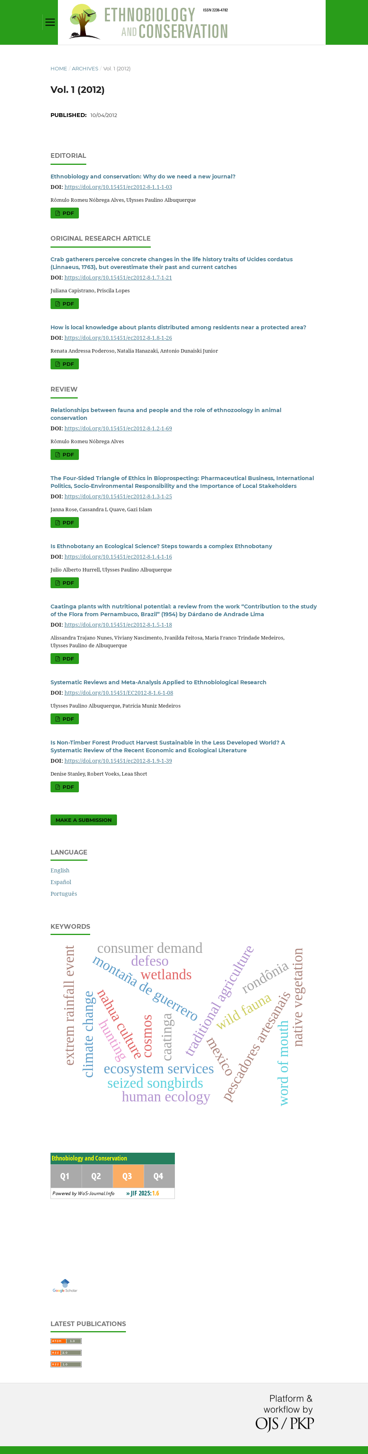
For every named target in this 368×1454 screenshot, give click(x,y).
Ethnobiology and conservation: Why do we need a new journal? (143, 176)
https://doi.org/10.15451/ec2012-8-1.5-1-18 (118, 624)
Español (61, 882)
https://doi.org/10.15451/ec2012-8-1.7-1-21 (118, 277)
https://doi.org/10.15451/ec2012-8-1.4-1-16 (118, 556)
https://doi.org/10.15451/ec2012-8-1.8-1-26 (118, 337)
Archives (85, 68)
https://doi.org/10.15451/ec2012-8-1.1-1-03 (118, 186)
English (60, 870)
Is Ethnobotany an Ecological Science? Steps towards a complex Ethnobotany (161, 546)
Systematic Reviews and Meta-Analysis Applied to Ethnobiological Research (159, 682)
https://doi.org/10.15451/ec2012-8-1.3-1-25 (118, 496)
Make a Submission (84, 820)
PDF (67, 213)
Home (59, 68)
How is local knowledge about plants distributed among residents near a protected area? (178, 327)
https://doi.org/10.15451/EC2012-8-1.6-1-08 (119, 692)
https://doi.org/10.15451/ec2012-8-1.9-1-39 (118, 760)
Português (64, 893)
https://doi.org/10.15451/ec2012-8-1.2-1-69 (118, 428)
